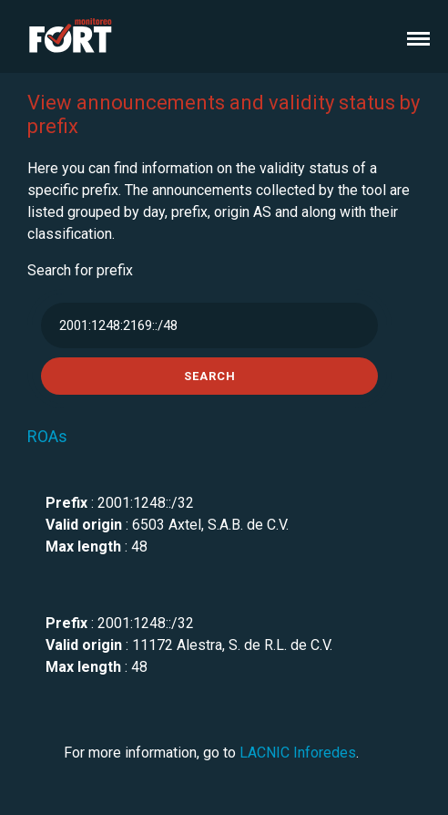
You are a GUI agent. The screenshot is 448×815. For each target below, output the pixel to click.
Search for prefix (80, 270)
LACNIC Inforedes (297, 752)
